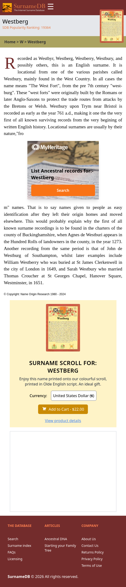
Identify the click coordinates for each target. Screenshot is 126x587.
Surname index (19, 545)
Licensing (15, 559)
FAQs (11, 552)
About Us (88, 539)
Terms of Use (91, 565)
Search (63, 190)
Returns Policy (92, 552)
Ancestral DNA (56, 539)
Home (9, 41)
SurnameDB (19, 576)
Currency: (38, 395)
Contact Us (89, 545)
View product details (63, 420)
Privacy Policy (91, 559)
